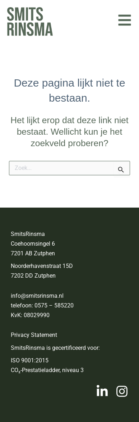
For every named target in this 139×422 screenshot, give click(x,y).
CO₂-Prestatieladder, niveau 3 (47, 370)
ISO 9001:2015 (29, 360)
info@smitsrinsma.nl (37, 295)
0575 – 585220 (54, 305)
